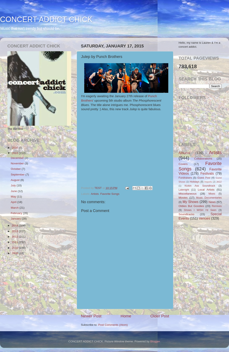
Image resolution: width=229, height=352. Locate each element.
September (18, 174)
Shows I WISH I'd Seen (200, 210)
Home (126, 316)
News (212, 202)
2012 (15, 236)
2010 (15, 247)
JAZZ (219, 182)
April (14, 202)
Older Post (159, 316)
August (15, 180)
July (14, 185)
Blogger (155, 341)
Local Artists (206, 189)
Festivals (207, 173)
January (16, 218)
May (14, 196)
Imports (208, 182)
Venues (204, 218)
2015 (15, 153)
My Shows (190, 202)
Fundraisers (185, 177)
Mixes (211, 193)
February (17, 213)
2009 (15, 253)
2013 (15, 231)
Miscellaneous (188, 193)
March (15, 207)
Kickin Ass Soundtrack (200, 185)
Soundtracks (186, 214)
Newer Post (91, 316)
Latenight (184, 189)
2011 (15, 242)
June (14, 191)
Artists (95, 193)
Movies (183, 197)
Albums (184, 153)
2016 (15, 147)
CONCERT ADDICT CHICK (46, 19)
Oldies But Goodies (191, 206)
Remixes (217, 206)
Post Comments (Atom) (113, 324)
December (18, 158)
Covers (183, 164)
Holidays (195, 181)
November (18, 163)
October (16, 168)
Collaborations (203, 158)
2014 (15, 225)
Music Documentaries (209, 197)
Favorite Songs (110, 193)
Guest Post (203, 177)
